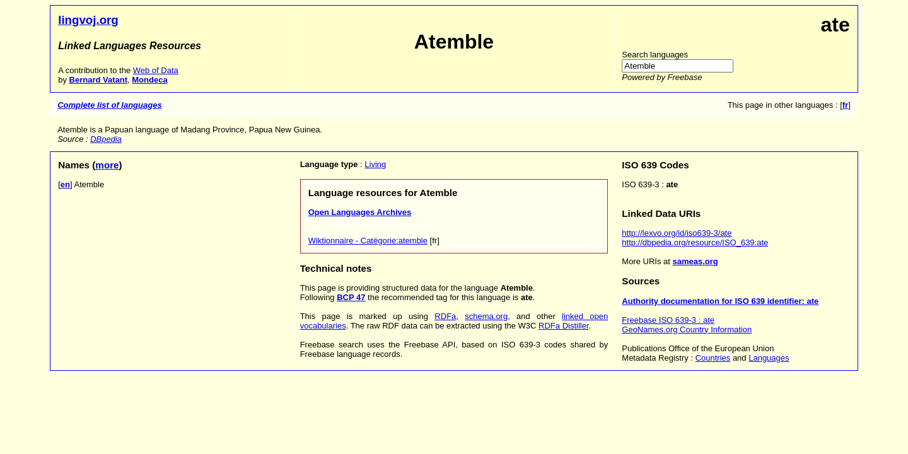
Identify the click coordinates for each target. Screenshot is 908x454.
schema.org (486, 316)
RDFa (445, 316)
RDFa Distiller (563, 325)
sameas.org (695, 261)
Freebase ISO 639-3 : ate (668, 320)
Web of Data (155, 70)
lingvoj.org (88, 19)
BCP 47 (351, 297)
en (65, 184)
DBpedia (106, 139)
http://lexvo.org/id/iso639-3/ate (676, 233)
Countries (713, 358)
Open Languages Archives (360, 212)
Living (375, 164)
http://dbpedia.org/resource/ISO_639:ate (695, 242)
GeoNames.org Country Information (687, 329)
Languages (768, 358)
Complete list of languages (109, 105)
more (107, 165)
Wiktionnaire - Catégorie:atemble (368, 240)
